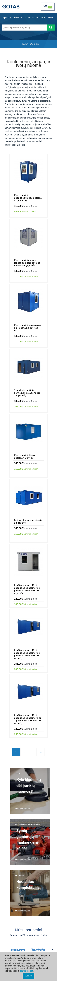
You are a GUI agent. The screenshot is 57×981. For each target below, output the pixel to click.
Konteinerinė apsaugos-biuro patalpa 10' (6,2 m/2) (27, 328)
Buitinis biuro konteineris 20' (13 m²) (28, 521)
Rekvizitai (18, 17)
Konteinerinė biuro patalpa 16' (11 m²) (24, 456)
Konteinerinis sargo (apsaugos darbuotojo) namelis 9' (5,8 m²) (27, 263)
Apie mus (7, 17)
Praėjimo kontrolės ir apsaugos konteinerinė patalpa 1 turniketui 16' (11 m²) (27, 654)
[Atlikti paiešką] (51, 27)
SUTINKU (28, 976)
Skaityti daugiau (22, 808)
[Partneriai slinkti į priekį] (52, 950)
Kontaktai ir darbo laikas (35, 17)
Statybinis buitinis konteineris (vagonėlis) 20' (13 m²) (27, 393)
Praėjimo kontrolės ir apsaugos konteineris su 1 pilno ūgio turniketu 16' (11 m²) (28, 719)
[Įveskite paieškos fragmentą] (24, 27)
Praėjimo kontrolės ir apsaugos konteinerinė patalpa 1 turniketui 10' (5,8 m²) (27, 589)
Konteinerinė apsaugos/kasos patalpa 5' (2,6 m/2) (28, 198)
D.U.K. (51, 17)
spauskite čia (26, 971)
